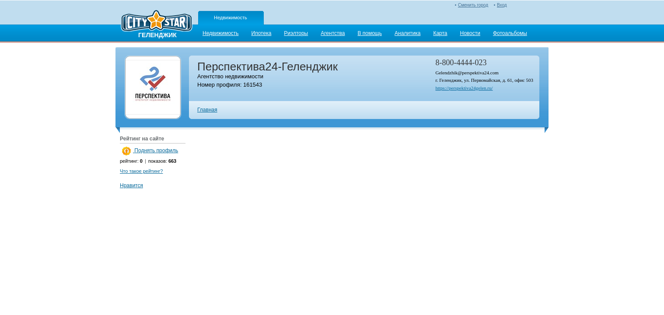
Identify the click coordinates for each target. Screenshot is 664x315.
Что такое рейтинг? (141, 171)
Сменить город (473, 5)
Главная (207, 110)
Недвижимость (230, 17)
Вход (502, 5)
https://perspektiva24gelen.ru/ (464, 88)
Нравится (131, 185)
